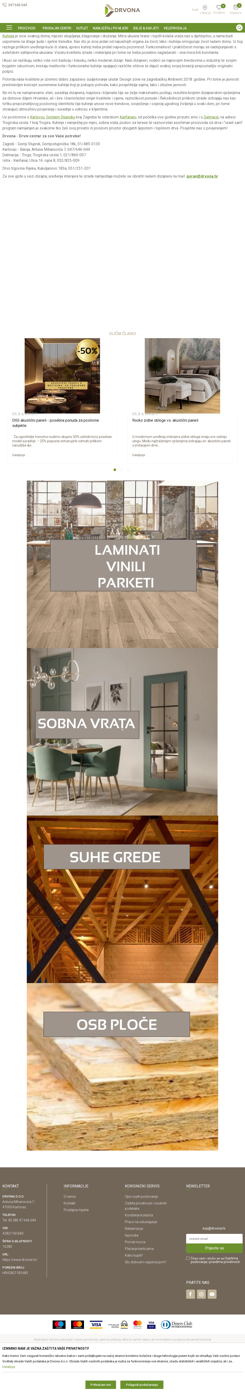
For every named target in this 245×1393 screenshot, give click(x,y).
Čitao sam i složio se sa (215, 1292)
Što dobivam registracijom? (145, 1295)
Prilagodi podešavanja (142, 1385)
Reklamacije (134, 1261)
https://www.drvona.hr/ (20, 1292)
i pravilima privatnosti (224, 1294)
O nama (70, 1229)
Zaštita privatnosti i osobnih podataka (146, 1238)
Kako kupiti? (134, 1288)
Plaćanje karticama (139, 1281)
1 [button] (116, 503)
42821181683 (12, 1266)
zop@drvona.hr (214, 1261)
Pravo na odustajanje (141, 1254)
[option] (122, 36)
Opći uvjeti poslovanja (141, 1229)
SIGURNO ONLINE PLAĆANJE (122, 37)
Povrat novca (135, 1274)
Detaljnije (18, 487)
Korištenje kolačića (139, 1248)
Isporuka (131, 1268)
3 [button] (129, 503)
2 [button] (122, 503)
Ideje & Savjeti (12, 47)
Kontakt (69, 1236)
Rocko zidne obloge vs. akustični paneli (165, 453)
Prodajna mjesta (76, 1242)
